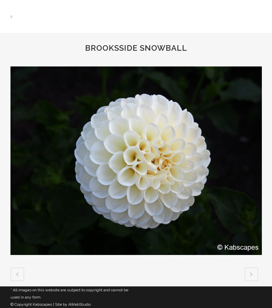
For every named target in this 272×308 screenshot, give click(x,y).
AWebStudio (79, 304)
